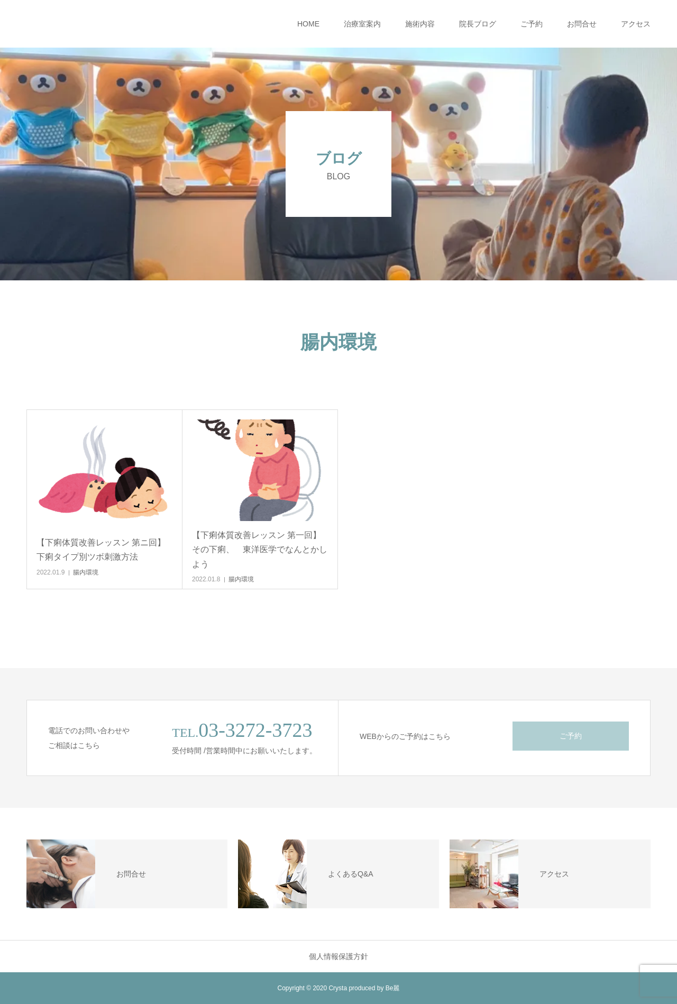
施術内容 (420, 24)
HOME (308, 24)
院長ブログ (477, 24)
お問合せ (582, 24)
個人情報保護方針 (338, 956)
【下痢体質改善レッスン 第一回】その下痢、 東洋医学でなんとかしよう (259, 549)
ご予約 (531, 24)
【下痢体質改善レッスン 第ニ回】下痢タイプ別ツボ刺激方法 (101, 549)
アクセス (636, 24)
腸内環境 (85, 572)
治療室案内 (362, 24)
